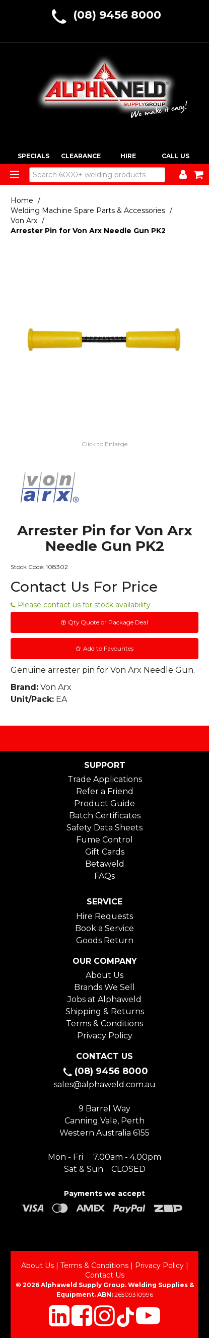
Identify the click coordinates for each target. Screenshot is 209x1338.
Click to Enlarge (104, 444)
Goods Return (104, 940)
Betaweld (104, 864)
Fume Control (104, 839)
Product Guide (104, 803)
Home (22, 200)
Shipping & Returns (104, 1011)
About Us (104, 975)
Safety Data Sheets (104, 827)
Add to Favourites (108, 648)
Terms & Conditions (104, 1023)
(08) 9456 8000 (117, 15)
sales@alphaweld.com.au (105, 1084)
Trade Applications (104, 779)
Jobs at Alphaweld (104, 999)
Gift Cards (104, 852)
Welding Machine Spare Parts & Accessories (88, 210)
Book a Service (104, 928)
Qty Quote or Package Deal (108, 622)
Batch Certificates (105, 815)
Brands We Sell (104, 987)
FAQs (104, 876)
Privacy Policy (104, 1035)
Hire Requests (104, 916)
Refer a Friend (104, 791)
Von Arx (24, 220)
